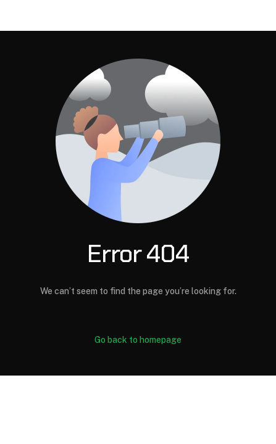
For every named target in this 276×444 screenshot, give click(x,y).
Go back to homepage (138, 340)
